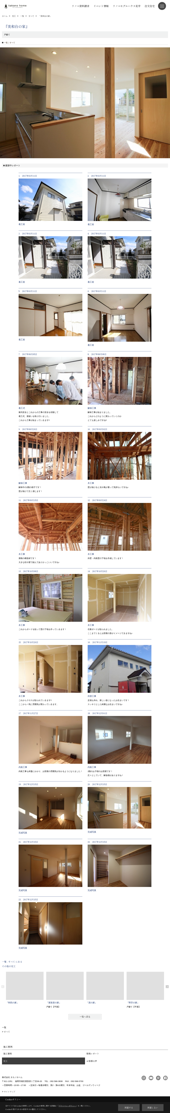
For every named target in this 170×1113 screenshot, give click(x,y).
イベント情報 (101, 6)
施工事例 (7, 1053)
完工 (5, 1061)
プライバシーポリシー (67, 1106)
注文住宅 (150, 6)
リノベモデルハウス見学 (127, 6)
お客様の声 (91, 1061)
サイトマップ (9, 1092)
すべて (7, 1032)
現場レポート (92, 1053)
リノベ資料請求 (80, 6)
